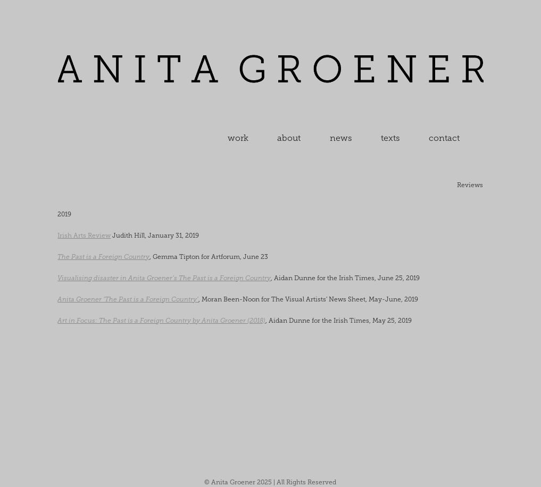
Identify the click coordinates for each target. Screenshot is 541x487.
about (289, 137)
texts (390, 137)
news (341, 137)
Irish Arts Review (84, 235)
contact (444, 137)
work (238, 137)
